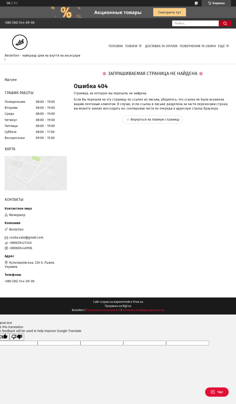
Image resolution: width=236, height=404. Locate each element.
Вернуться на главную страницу (155, 119)
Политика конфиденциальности (143, 310)
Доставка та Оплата (161, 46)
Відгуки (11, 80)
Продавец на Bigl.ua (118, 306)
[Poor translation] (16, 337)
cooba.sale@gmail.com (26, 238)
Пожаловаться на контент (103, 310)
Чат (217, 392)
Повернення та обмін (198, 46)
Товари (131, 46)
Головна (116, 46)
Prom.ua (138, 301)
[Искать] (225, 23)
